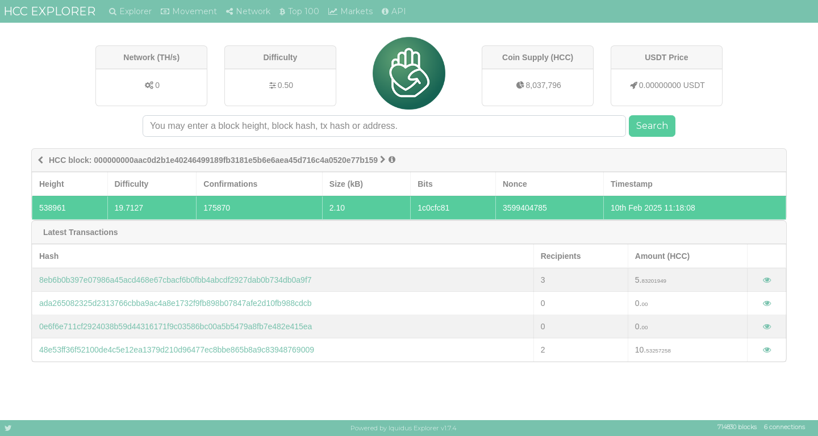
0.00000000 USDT (672, 85)
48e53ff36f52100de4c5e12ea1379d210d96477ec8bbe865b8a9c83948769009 (176, 349)
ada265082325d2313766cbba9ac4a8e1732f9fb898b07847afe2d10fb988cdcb (175, 303)
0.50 (285, 85)
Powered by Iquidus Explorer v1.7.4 (403, 428)
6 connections (784, 427)
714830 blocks (737, 427)
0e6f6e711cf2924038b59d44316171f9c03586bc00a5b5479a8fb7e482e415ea (175, 326)
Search (652, 125)
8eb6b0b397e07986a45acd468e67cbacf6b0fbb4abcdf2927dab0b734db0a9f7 (175, 279)
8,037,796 (543, 85)
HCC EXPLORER (49, 11)
